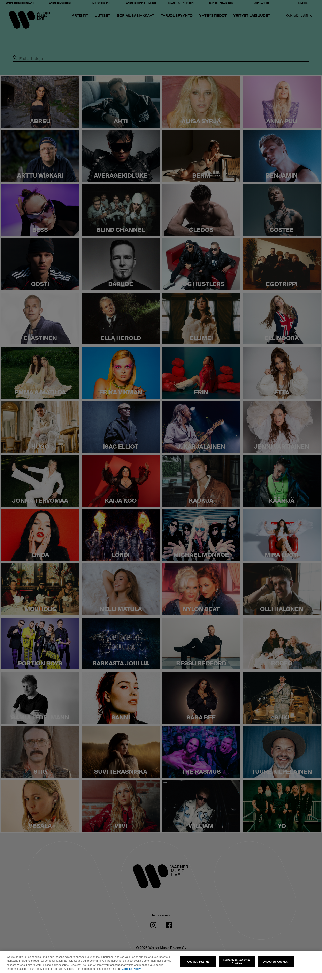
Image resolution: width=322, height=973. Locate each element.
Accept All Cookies (275, 961)
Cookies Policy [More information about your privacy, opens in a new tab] (131, 968)
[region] (161, 962)
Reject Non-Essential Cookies (237, 961)
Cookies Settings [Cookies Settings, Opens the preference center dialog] (198, 961)
